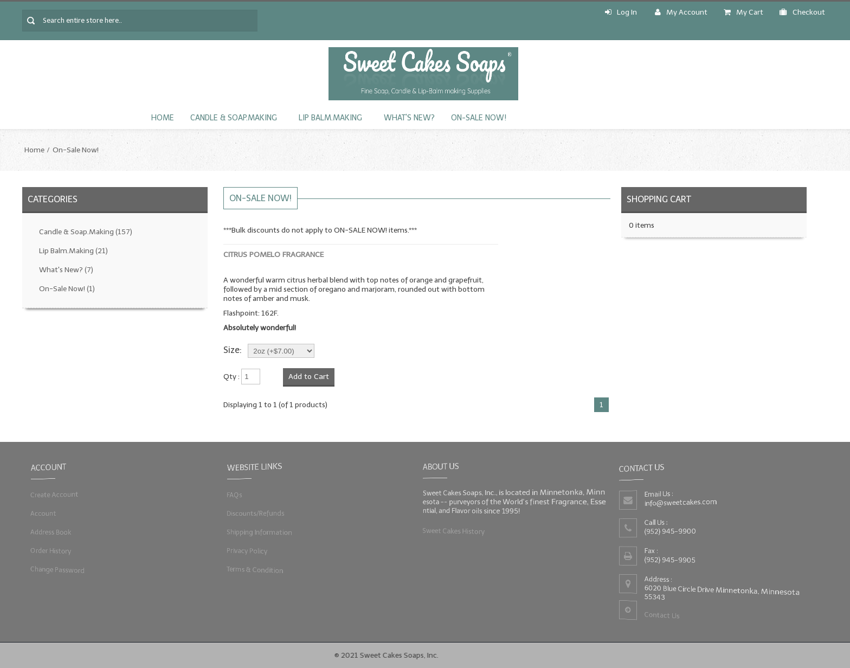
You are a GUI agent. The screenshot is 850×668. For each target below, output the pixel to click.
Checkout (802, 12)
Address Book (49, 532)
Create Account (53, 495)
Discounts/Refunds (255, 513)
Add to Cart (308, 376)
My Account (681, 12)
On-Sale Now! (478, 118)
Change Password (56, 569)
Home (162, 118)
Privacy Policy (246, 550)
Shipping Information (259, 532)
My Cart (743, 12)
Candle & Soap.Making (233, 118)
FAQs (233, 495)
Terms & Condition (254, 569)
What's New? (409, 118)
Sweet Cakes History (453, 530)
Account (42, 513)
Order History (49, 550)
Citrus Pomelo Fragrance (273, 254)
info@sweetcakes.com (680, 502)
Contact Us (661, 616)
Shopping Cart (659, 199)
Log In (621, 12)
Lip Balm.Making (330, 118)
